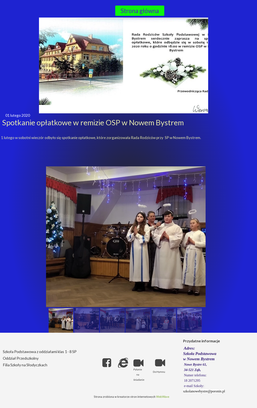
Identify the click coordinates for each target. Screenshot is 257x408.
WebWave (162, 396)
